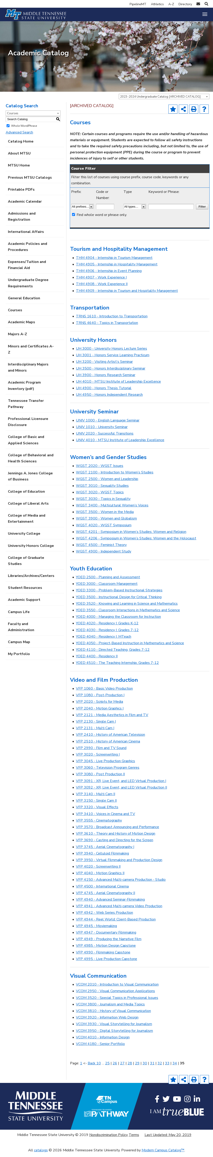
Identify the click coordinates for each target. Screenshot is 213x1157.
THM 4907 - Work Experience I (101, 281)
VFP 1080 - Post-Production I (100, 698)
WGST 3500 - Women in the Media (105, 515)
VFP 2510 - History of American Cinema (108, 744)
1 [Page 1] (81, 1066)
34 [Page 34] (174, 1066)
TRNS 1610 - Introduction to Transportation (112, 320)
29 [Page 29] (137, 1066)
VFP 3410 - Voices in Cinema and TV (105, 817)
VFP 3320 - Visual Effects (97, 810)
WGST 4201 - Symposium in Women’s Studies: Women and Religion (131, 535)
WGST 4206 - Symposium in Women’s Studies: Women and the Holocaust (136, 542)
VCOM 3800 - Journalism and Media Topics (110, 1007)
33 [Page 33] (167, 1066)
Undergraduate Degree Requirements (28, 286)
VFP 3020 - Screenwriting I (98, 758)
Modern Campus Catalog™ (163, 1153)
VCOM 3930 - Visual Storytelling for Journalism (114, 1027)
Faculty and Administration (21, 630)
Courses (15, 314)
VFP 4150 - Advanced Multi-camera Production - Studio (121, 883)
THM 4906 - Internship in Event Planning (109, 274)
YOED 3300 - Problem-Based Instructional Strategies (119, 594)
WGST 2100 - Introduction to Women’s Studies (114, 476)
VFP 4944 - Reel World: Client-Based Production (116, 922)
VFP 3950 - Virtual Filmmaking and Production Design (119, 863)
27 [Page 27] (122, 1066)
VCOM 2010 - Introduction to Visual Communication (117, 988)
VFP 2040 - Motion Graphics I (99, 712)
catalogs (41, 1153)
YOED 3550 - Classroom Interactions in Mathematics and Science (128, 613)
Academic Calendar (25, 205)
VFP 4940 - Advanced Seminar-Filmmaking (110, 903)
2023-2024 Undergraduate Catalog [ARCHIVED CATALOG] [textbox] (160, 100)
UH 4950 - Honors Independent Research (109, 398)
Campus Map (19, 645)
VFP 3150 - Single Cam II (96, 804)
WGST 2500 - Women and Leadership (107, 482)
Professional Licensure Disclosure (28, 425)
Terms (134, 1138)
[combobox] (164, 100)
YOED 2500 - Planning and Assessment (108, 580)
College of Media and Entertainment (26, 522)
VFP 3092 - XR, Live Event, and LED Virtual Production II (121, 791)
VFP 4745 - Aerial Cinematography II (105, 896)
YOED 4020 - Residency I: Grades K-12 (107, 627)
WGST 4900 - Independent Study (103, 555)
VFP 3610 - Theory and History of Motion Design (115, 837)
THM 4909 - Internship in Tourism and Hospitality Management (127, 294)
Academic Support (24, 603)
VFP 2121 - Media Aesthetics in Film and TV (112, 718)
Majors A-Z (17, 337)
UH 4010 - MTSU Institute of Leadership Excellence (118, 385)
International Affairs (26, 235)
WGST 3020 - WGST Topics (100, 495)
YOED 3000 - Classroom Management (107, 587)
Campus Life (19, 615)
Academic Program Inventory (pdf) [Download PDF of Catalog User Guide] (24, 389)
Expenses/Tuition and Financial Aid (27, 268)
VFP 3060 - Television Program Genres (107, 771)
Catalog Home (21, 145)
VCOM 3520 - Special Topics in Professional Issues (117, 1001)
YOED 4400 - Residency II (97, 660)
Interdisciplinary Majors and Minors (28, 371)
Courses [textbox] (12, 117)
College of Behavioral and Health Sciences (30, 461)
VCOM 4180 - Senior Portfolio (100, 1047)
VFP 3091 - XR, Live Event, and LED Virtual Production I (121, 784)
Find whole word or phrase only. (102, 218)
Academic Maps (21, 325)
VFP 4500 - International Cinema (102, 890)
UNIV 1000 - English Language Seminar (107, 424)
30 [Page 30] (145, 1066)
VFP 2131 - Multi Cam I (95, 731)
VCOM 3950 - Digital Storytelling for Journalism (114, 1034)
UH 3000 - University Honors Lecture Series (111, 352)
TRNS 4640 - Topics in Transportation (107, 326)
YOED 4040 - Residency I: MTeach (103, 640)
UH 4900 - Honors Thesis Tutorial (103, 391)
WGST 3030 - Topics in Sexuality (103, 502)
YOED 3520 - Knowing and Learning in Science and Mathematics (127, 607)
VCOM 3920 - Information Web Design (107, 1021)
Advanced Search (19, 136)
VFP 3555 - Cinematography (99, 824)
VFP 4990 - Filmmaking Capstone (103, 955)
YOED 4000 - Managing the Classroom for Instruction (118, 620)
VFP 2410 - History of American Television (110, 738)
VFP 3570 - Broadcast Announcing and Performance (117, 830)
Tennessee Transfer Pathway (26, 407)
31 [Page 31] (152, 1066)
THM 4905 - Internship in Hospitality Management (116, 267)
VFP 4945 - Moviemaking (96, 929)
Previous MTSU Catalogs (30, 181)
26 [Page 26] (115, 1066)
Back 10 (94, 1066)
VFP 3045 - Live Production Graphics (105, 764)
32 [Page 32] (159, 1066)
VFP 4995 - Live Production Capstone (106, 962)
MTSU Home (19, 169)
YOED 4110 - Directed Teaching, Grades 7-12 (113, 653)
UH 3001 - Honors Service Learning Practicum (112, 358)
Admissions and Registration (22, 220)
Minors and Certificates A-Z (31, 352)
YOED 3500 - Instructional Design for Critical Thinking (119, 600)
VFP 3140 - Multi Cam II (95, 797)
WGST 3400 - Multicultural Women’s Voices (112, 509)
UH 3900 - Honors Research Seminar (105, 378)
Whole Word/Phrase (24, 129)
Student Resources (25, 591)
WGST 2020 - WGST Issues (99, 469)
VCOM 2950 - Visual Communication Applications (115, 994)
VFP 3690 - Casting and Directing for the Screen (114, 843)
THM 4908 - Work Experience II (102, 287)
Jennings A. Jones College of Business (30, 480)
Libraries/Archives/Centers (31, 579)
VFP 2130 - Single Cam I (96, 725)
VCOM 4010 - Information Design (103, 1040)
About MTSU (19, 157)
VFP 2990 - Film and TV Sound (101, 751)
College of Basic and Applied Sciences (26, 443)
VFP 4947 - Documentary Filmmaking (106, 936)
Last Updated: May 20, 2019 (168, 1138)
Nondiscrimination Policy (108, 1138)
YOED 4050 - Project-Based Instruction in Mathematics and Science (130, 646)
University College (24, 537)
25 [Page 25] (107, 1066)
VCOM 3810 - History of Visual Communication (113, 1014)
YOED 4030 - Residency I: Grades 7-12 (107, 633)
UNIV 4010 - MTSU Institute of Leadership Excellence (120, 443)
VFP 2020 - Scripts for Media (99, 705)
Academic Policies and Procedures (27, 250)
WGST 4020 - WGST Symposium (103, 528)
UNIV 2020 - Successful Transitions (104, 437)
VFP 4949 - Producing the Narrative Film (108, 942)
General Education (24, 301)
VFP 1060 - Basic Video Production (104, 692)
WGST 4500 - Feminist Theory (101, 548)
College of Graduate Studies (26, 564)
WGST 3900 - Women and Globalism (106, 522)
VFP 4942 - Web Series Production (104, 916)
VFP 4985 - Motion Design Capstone (106, 949)
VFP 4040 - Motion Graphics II (100, 876)
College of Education (26, 495)
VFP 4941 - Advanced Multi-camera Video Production (119, 909)
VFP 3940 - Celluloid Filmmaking (102, 857)
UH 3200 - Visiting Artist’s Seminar (104, 365)
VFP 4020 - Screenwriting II (98, 870)
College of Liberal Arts (28, 507)
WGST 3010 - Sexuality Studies (102, 489)
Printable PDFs (21, 193)
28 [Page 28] (130, 1066)
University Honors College (31, 549)
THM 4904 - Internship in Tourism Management (114, 261)
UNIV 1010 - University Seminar (102, 430)
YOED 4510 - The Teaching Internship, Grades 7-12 (117, 666)
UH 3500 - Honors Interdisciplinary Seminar (110, 372)
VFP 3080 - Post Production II (100, 777)
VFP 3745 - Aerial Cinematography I (105, 850)
